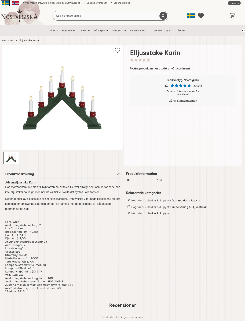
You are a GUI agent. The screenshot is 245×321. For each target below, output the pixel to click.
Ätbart (180, 30)
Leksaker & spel (160, 30)
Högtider (65, 30)
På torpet (98, 30)
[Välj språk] (191, 15)
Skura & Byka (136, 30)
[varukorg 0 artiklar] (232, 15)
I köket (82, 30)
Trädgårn (116, 30)
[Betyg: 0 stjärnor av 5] (183, 60)
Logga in (234, 3)
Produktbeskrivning (63, 174)
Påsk (50, 30)
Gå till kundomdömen (183, 100)
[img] (117, 50)
